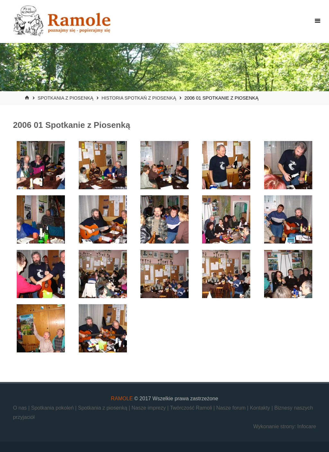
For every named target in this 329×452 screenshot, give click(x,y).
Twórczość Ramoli (191, 408)
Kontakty (260, 408)
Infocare (306, 426)
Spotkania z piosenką (65, 98)
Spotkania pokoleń (53, 408)
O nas (20, 408)
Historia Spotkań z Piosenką (139, 98)
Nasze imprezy (149, 408)
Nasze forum (231, 408)
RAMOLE (122, 398)
